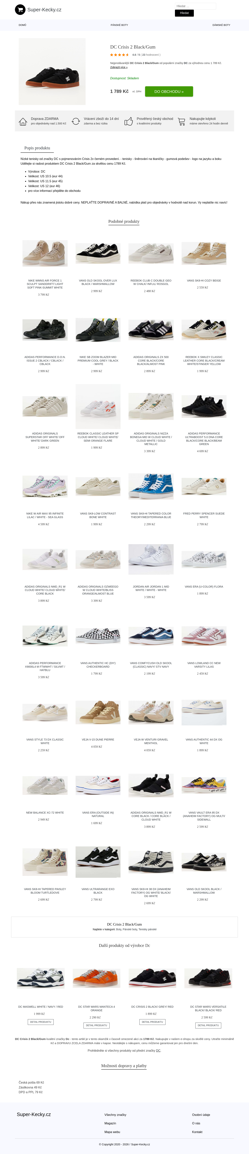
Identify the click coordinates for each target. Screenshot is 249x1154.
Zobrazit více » (119, 67)
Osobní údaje (201, 1114)
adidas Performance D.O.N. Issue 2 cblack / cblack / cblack (45, 361)
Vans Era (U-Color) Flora (204, 586)
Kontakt (197, 1132)
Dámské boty (221, 25)
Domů (22, 25)
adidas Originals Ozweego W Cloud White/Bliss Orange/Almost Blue (98, 590)
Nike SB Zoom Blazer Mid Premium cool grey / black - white (98, 361)
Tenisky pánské (147, 929)
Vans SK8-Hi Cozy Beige (204, 280)
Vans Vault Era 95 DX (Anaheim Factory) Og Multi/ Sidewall (204, 816)
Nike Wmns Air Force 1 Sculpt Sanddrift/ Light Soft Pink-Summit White (45, 284)
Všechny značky (115, 1114)
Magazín (110, 1123)
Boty (118, 929)
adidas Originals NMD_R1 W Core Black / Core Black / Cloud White (151, 816)
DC (186, 63)
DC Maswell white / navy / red (40, 1006)
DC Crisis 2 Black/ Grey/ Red (152, 1006)
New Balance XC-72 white (45, 812)
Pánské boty (119, 25)
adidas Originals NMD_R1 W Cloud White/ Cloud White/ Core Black (45, 590)
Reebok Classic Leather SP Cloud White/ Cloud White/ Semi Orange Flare (98, 437)
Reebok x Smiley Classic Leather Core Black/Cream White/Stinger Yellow (204, 361)
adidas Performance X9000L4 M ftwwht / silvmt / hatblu (45, 667)
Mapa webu (112, 1132)
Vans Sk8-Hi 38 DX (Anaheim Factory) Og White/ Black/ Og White (151, 893)
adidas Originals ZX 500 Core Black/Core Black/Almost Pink (151, 361)
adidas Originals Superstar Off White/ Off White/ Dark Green (45, 437)
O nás (196, 1123)
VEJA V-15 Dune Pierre (98, 739)
